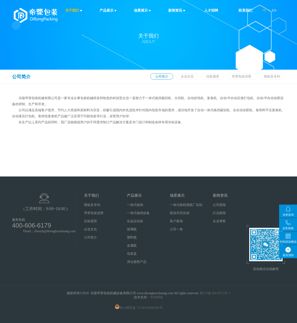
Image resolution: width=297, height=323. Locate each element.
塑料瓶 (132, 237)
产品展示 (108, 10)
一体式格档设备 (138, 213)
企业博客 (219, 221)
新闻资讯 (177, 10)
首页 (39, 10)
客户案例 (176, 221)
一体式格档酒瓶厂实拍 (186, 205)
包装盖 (132, 253)
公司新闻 (219, 205)
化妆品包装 (135, 221)
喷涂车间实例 (179, 213)
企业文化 (187, 76)
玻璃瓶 (132, 229)
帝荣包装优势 (241, 76)
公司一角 (176, 229)
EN (274, 10)
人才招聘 (211, 10)
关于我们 (74, 10)
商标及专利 (272, 76)
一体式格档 (135, 205)
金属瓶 (132, 245)
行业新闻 (219, 213)
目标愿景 (212, 76)
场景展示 (142, 10)
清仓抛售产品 (136, 262)
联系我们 (245, 10)
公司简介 (161, 76)
